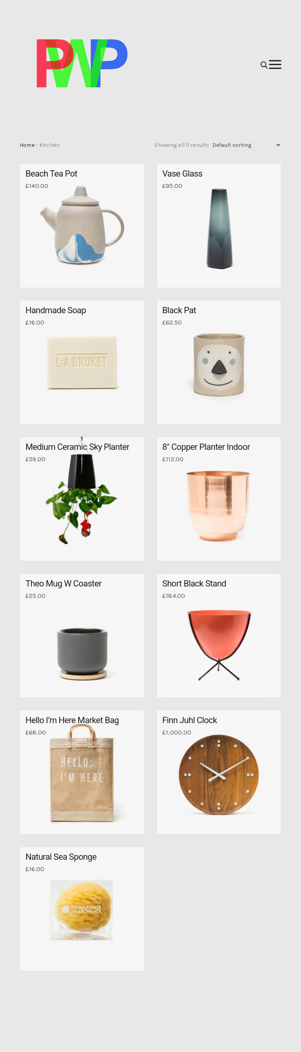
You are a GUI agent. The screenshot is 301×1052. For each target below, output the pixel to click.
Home (27, 145)
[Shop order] (246, 145)
